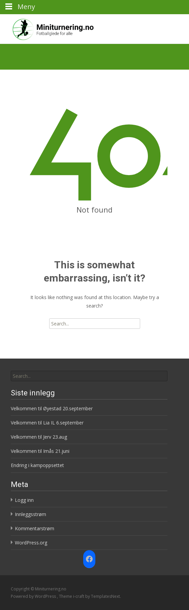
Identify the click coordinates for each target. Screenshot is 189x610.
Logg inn (24, 500)
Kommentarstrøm (34, 528)
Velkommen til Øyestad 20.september (52, 408)
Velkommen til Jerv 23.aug (39, 437)
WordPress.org (31, 542)
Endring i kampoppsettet (37, 465)
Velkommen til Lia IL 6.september (47, 422)
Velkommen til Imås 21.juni (40, 451)
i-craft (79, 596)
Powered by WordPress (34, 596)
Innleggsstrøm (30, 514)
